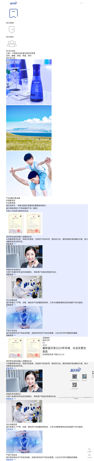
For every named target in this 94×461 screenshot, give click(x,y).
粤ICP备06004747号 (88, 397)
